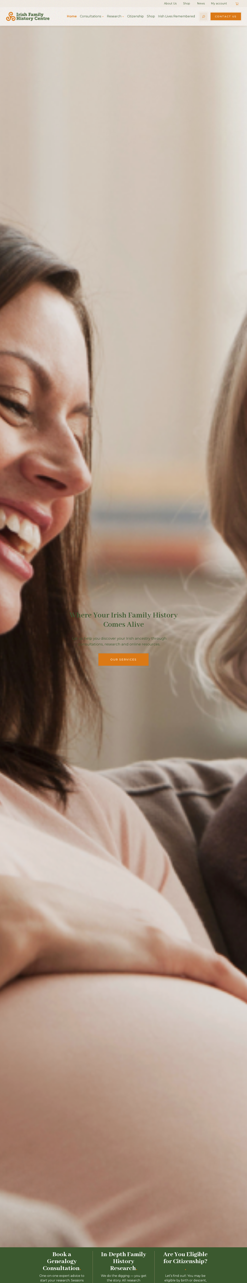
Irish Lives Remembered (176, 16)
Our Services (123, 659)
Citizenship (135, 16)
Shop (186, 3)
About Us (170, 3)
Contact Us (226, 16)
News (201, 3)
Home (72, 16)
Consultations (90, 16)
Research (114, 16)
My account (219, 3)
